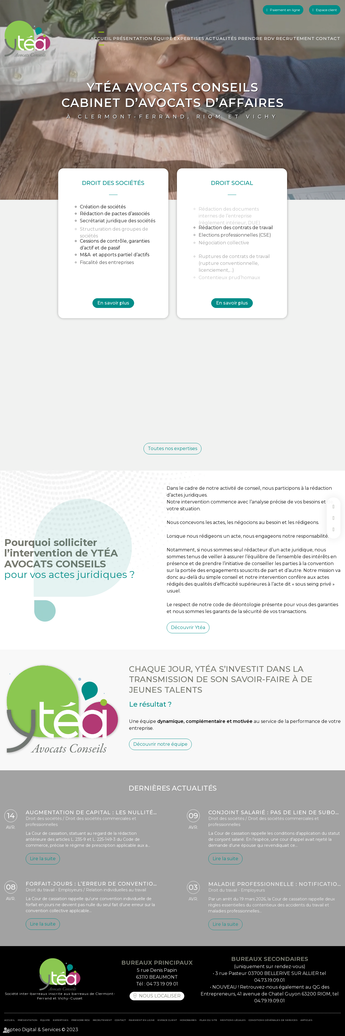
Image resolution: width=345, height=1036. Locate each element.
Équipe (163, 38)
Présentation (132, 38)
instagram (333, 529)
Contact (328, 38)
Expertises (189, 38)
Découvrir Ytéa (188, 639)
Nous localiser (160, 996)
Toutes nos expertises (172, 448)
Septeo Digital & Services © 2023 (41, 1029)
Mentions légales (233, 1020)
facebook (333, 506)
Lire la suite (43, 861)
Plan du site (208, 1020)
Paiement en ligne (285, 10)
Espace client (326, 10)
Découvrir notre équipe (160, 755)
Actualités (221, 38)
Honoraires (188, 1020)
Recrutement (295, 38)
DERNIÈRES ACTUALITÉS (172, 799)
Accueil (101, 38)
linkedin (333, 518)
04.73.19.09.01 (269, 980)
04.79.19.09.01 (269, 1000)
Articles (306, 1020)
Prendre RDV (256, 38)
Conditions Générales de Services (273, 1020)
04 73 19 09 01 (162, 984)
